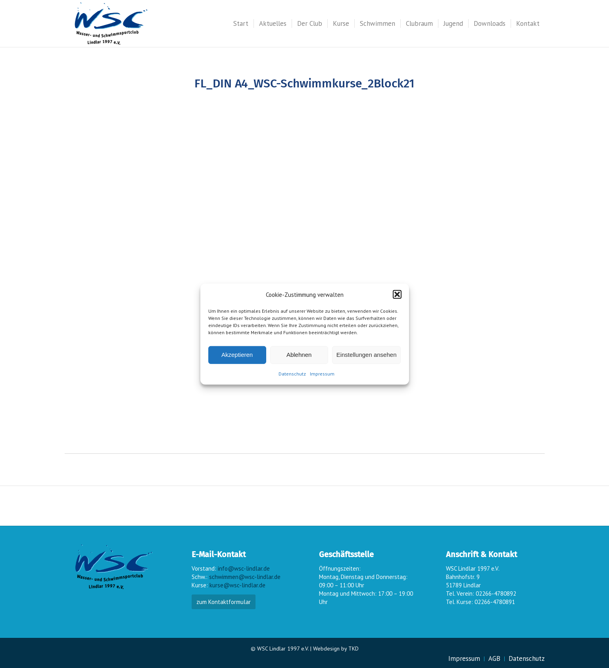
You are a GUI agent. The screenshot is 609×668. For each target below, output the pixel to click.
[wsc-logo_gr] (111, 23)
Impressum (322, 374)
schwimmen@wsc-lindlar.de (244, 577)
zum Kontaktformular (223, 602)
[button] (397, 294)
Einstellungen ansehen (366, 354)
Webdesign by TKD (336, 648)
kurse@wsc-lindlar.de (237, 585)
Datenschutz (292, 374)
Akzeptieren (237, 354)
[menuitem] (241, 23)
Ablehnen (298, 354)
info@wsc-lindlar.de (244, 568)
